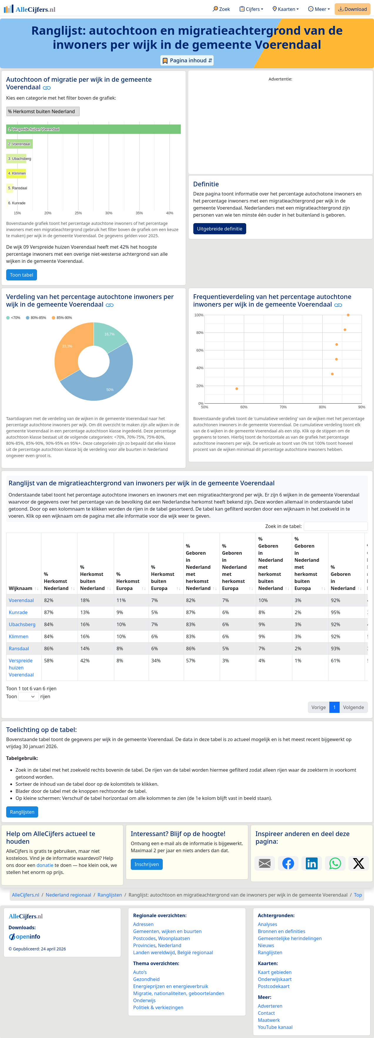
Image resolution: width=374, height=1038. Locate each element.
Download (352, 9)
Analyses (267, 924)
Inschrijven (147, 864)
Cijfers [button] (249, 9)
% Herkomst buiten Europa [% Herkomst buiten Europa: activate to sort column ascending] (162, 577)
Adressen (143, 924)
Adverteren (270, 1006)
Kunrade (18, 612)
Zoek (221, 9)
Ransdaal (19, 648)
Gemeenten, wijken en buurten (167, 931)
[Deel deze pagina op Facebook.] (288, 863)
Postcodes (144, 938)
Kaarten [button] (284, 9)
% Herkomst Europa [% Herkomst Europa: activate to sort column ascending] (128, 581)
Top (358, 895)
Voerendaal (21, 600)
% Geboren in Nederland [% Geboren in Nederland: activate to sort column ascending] (343, 577)
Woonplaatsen (174, 938)
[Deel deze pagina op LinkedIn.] (311, 863)
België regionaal (195, 952)
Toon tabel (21, 275)
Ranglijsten (22, 812)
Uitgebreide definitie (219, 228)
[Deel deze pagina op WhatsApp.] (335, 863)
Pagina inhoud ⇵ (187, 60)
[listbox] (43, 111)
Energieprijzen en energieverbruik (170, 986)
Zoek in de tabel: (316, 526)
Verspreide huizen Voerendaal (21, 667)
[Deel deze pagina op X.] (358, 863)
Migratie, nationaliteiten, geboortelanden (178, 993)
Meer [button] (317, 9)
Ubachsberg (22, 624)
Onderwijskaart (275, 979)
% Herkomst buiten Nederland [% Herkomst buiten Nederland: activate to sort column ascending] (92, 577)
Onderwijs (144, 1000)
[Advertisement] (280, 128)
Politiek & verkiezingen (158, 1007)
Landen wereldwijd (154, 952)
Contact (266, 1013)
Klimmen (18, 636)
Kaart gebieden (275, 972)
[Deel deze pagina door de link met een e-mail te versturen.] (264, 863)
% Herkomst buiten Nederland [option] (41, 111)
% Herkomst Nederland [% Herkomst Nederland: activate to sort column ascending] (56, 581)
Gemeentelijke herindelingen (290, 938)
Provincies (144, 945)
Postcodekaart (274, 986)
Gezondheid (146, 979)
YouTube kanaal (275, 1027)
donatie (44, 865)
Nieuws (266, 945)
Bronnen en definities (281, 931)
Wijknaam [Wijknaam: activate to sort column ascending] (20, 588)
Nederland (170, 945)
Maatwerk (269, 1020)
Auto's (140, 972)
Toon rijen (28, 696)
